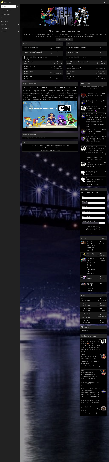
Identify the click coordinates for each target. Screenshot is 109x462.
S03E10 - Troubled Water (31, 47)
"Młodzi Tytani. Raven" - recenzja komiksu (77, 62)
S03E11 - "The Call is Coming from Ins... (35, 67)
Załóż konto (60, 39)
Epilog (82, 299)
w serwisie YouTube (45, 99)
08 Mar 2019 (28, 87)
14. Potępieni (84, 304)
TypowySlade (100, 62)
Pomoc (10, 32)
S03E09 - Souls (28, 72)
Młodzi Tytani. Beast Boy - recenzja (76, 57)
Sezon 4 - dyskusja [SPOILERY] (33, 52)
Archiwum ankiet (93, 233)
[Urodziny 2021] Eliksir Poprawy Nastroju (35, 57)
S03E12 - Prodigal (29, 62)
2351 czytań (53, 87)
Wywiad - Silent (70, 72)
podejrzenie (58, 47)
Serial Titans (5, 14)
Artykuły (4, 21)
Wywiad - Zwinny (71, 76)
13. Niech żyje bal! (86, 308)
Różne (44, 87)
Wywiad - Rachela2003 (72, 52)
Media (10, 25)
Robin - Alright (91, 254)
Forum (4, 18)
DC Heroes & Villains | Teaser (90, 285)
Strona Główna (6, 11)
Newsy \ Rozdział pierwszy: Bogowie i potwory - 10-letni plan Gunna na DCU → (90, 384)
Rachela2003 (58, 67)
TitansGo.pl (6, 2)
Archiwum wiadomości (93, 184)
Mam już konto (68, 39)
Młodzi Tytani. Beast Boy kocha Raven (77, 47)
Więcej (60, 43)
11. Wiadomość (85, 320)
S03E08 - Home (28, 76)
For (58, 52)
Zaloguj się (26, 138)
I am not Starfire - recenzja (73, 67)
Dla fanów (10, 28)
